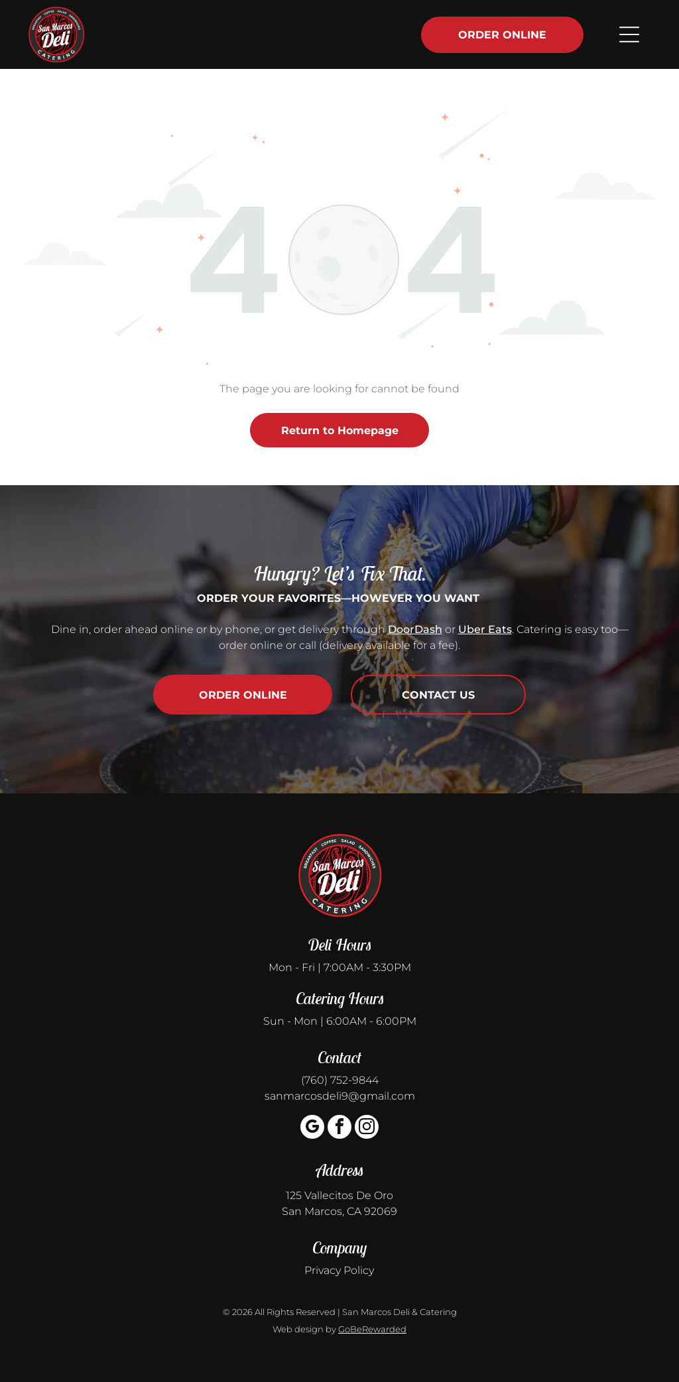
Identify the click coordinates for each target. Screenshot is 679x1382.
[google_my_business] (312, 1128)
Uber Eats (485, 629)
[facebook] (339, 1128)
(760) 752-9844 (340, 1080)
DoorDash (415, 629)
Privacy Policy (339, 1270)
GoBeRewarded (372, 1329)
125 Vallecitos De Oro (339, 1195)
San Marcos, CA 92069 (339, 1211)
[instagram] (367, 1128)
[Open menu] (629, 34)
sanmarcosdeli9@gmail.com (340, 1096)
